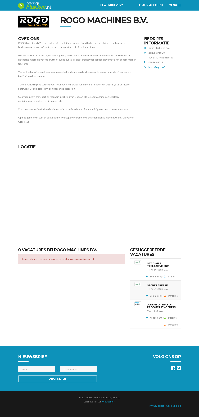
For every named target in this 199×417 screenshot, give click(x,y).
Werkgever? (112, 5)
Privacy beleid (156, 405)
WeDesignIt (108, 401)
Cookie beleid (173, 405)
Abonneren (57, 378)
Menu (175, 5)
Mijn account (151, 5)
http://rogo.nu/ (156, 67)
